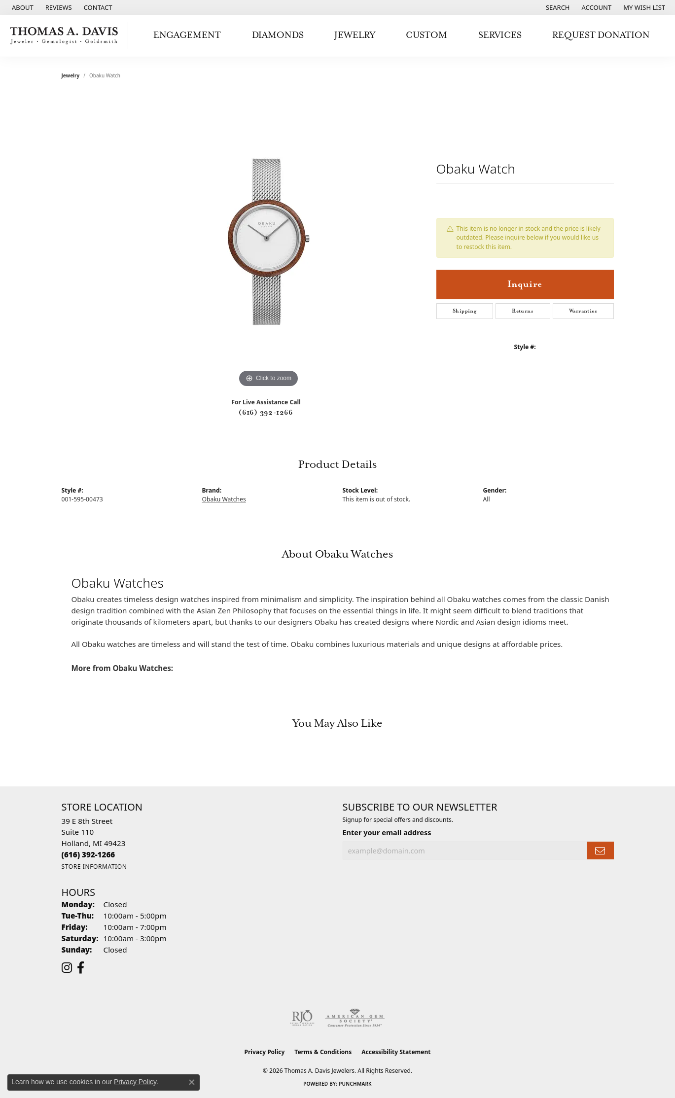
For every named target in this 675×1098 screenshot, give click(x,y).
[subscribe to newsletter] (600, 851)
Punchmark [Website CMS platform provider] (355, 1083)
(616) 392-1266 (266, 413)
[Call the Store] (88, 854)
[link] (22, 7)
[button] (557, 7)
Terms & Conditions (323, 1052)
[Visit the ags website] (354, 1018)
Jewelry (354, 35)
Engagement (187, 35)
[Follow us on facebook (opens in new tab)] (80, 968)
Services (500, 35)
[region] (269, 242)
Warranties (583, 311)
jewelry (71, 75)
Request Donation (601, 35)
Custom (426, 35)
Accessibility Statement (395, 1052)
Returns (522, 311)
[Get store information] (94, 866)
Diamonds (278, 35)
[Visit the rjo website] (302, 1018)
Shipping (464, 311)
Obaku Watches (224, 499)
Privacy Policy (265, 1052)
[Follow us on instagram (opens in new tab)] (67, 968)
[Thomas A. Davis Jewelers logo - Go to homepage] (66, 35)
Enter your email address (387, 832)
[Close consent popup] (192, 1082)
